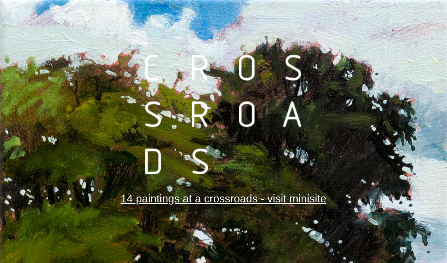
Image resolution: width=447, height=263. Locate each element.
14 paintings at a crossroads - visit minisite (223, 199)
